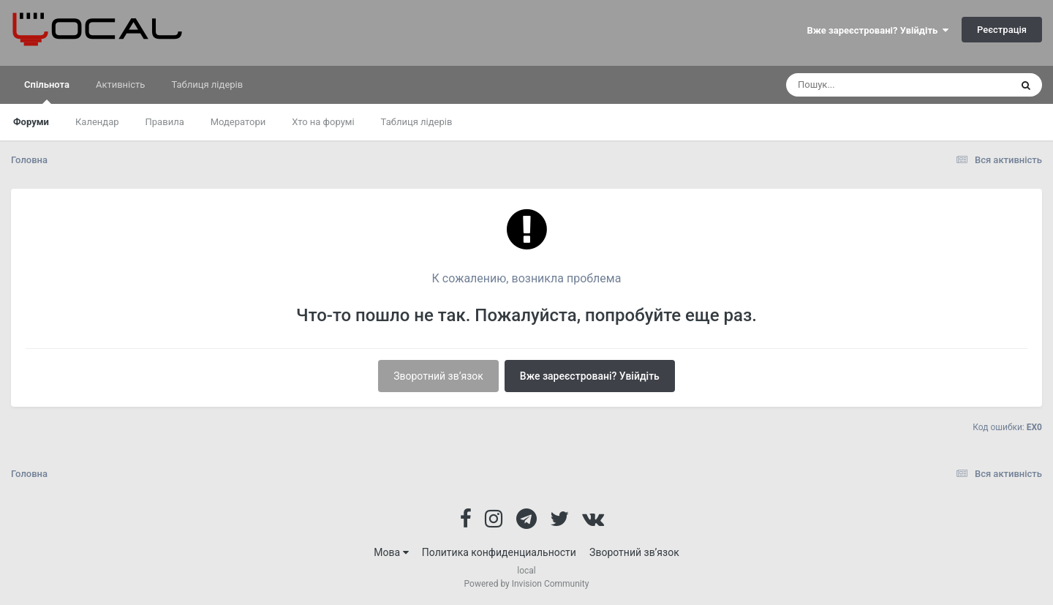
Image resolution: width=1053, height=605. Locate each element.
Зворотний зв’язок (438, 376)
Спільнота (46, 91)
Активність (120, 84)
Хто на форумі (323, 121)
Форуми (31, 121)
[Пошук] (871, 85)
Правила (165, 121)
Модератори (238, 121)
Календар (97, 121)
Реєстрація (1002, 29)
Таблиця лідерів (417, 121)
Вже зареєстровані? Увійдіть (877, 30)
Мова (391, 552)
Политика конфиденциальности (499, 552)
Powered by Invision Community (526, 584)
